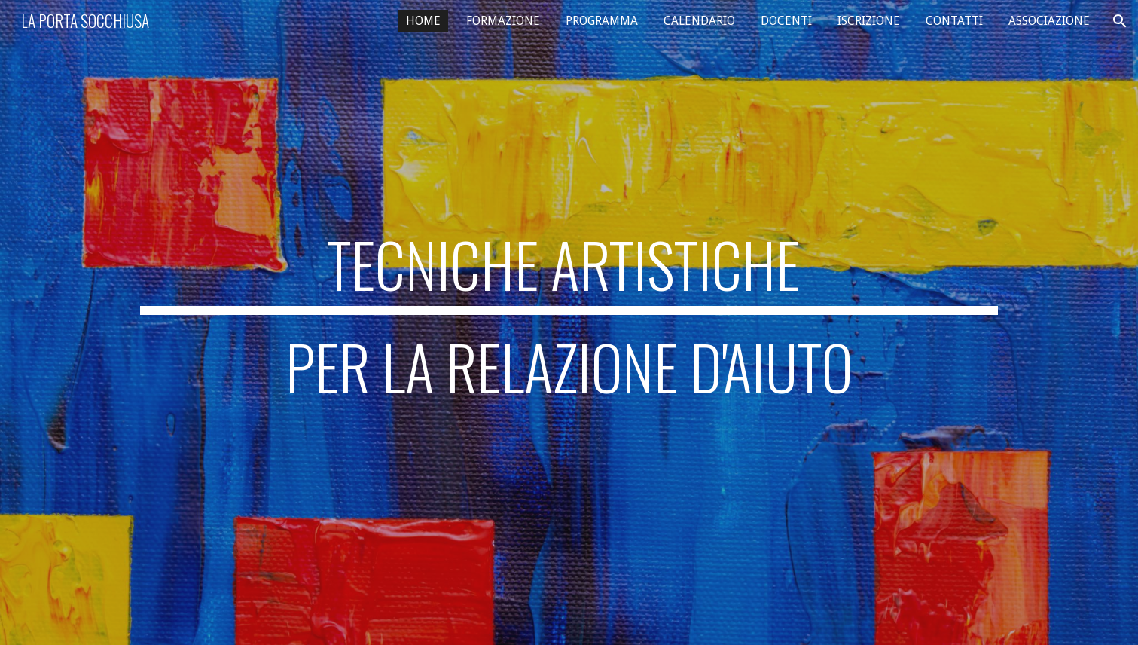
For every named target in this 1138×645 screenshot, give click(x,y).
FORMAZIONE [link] (503, 21)
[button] (1120, 21)
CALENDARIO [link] (699, 21)
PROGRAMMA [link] (602, 21)
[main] (568, 322)
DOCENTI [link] (786, 21)
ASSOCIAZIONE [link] (1049, 21)
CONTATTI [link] (954, 21)
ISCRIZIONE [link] (868, 21)
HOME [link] (423, 21)
